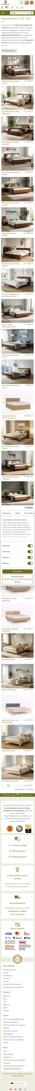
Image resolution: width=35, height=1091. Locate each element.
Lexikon (6, 1043)
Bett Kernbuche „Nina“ (10, 781)
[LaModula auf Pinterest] (15, 1089)
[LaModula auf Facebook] (20, 1089)
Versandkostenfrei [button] (17, 903)
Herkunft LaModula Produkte (13, 1037)
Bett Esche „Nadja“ (9, 690)
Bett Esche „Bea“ (8, 659)
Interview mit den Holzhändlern (13, 1040)
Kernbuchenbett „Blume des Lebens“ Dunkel (11, 295)
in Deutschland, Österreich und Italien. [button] (17, 911)
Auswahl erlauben (17, 576)
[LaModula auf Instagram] (25, 1089)
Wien (5, 999)
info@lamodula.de (17, 857)
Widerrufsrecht (8, 1054)
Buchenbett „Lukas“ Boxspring (9, 599)
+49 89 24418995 (17, 845)
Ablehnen (17, 582)
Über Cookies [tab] (29, 513)
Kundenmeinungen (9, 970)
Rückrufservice (17, 851)
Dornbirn (6, 1010)
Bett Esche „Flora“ (9, 751)
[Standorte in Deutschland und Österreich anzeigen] (12, 7)
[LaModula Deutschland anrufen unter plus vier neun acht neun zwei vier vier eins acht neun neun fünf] (2, 7)
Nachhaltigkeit (8, 1034)
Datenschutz (7, 1057)
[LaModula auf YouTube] (11, 1089)
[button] (21, 3)
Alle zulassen (17, 571)
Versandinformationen (10, 1031)
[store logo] (5, 2)
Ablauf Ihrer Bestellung (11, 1022)
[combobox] (22, 13)
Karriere (5, 981)
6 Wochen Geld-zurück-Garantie (14, 1025)
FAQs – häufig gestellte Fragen (13, 1019)
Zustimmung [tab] (6, 513)
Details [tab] (17, 513)
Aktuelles (6, 978)
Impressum (7, 1063)
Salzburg (6, 1005)
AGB (4, 1051)
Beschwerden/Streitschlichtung (14, 1066)
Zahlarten (6, 1028)
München (6, 996)
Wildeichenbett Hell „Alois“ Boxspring (9, 417)
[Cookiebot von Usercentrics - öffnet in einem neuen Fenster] (25, 508)
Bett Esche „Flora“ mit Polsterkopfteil (10, 721)
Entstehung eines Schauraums (13, 987)
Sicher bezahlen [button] (18, 928)
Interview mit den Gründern (12, 984)
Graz (4, 1002)
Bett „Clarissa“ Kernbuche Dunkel (8, 326)
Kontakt (6, 972)
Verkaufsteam (7, 975)
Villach (5, 1007)
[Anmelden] (17, 7)
